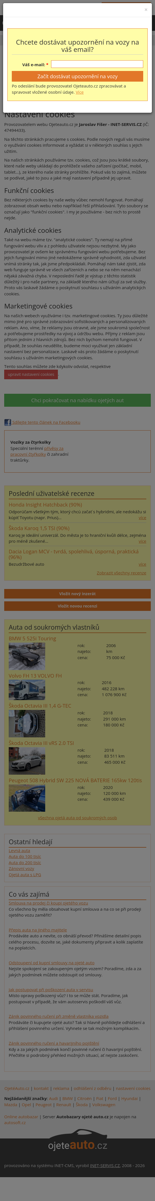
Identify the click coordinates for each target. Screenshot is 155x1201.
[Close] (146, 10)
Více (80, 92)
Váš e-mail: (33, 64)
